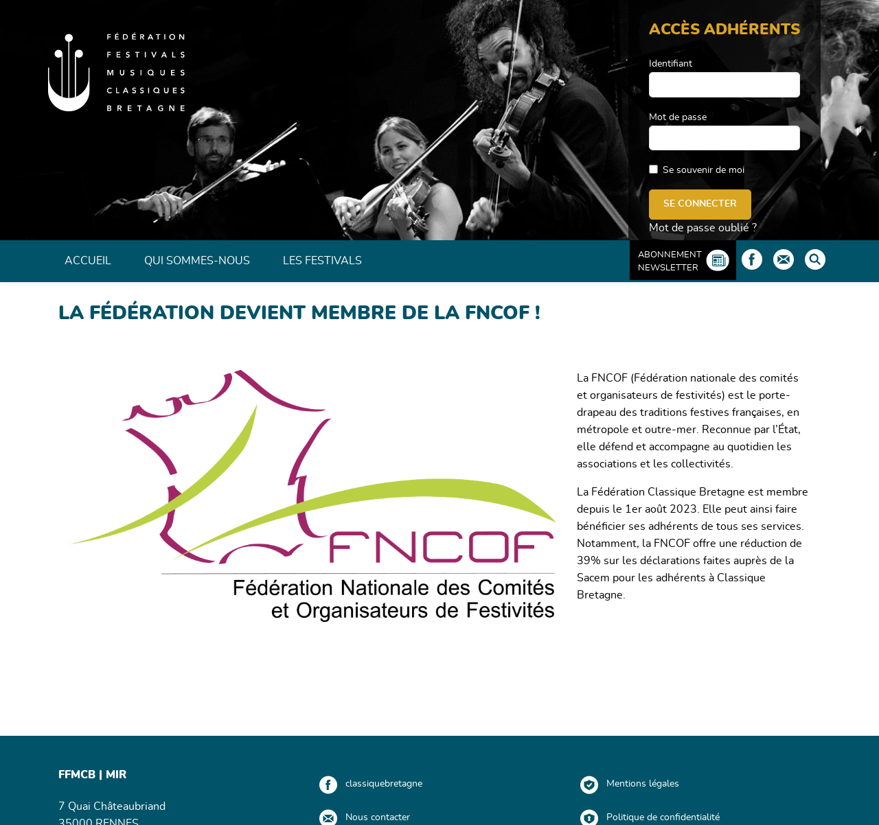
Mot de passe (678, 117)
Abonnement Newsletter (670, 261)
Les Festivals (322, 260)
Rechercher (815, 259)
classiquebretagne (383, 784)
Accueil (88, 260)
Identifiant (670, 64)
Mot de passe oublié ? (703, 227)
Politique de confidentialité (663, 817)
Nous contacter (377, 817)
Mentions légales (642, 784)
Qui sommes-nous (197, 260)
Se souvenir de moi (703, 170)
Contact (783, 259)
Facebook (752, 259)
